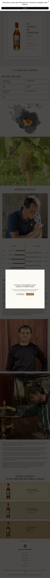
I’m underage (20, 294)
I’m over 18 (30, 294)
